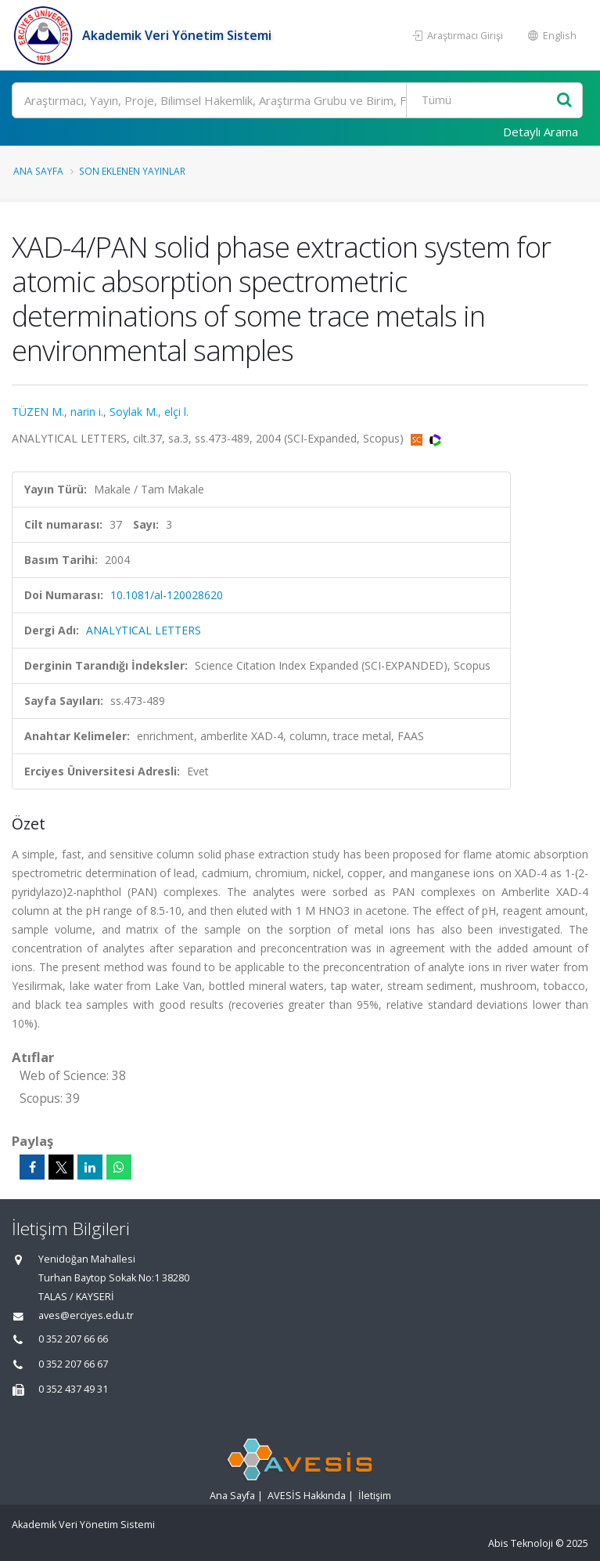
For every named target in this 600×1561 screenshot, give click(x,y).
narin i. (86, 411)
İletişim (374, 1495)
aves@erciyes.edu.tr (86, 1315)
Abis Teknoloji (520, 1543)
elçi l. (176, 411)
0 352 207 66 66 (73, 1339)
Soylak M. (134, 411)
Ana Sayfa (38, 170)
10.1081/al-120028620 (166, 594)
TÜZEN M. (38, 411)
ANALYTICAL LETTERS (143, 630)
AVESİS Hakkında (307, 1495)
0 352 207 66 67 (73, 1364)
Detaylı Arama (540, 131)
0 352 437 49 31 (73, 1389)
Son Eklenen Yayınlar (132, 170)
